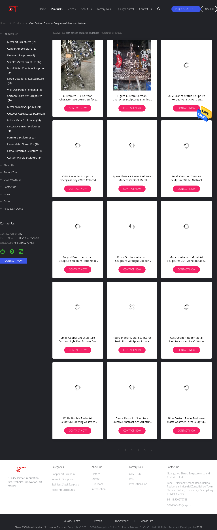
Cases (7, 201)
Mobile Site (147, 521)
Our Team (97, 484)
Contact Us (145, 9)
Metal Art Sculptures (21, 42)
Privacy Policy (121, 521)
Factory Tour (104, 9)
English (209, 9)
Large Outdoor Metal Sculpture (25, 81)
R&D (131, 479)
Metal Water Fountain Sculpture (26, 70)
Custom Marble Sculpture (24, 157)
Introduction (99, 489)
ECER (199, 527)
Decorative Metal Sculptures (23, 129)
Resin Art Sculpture (21, 55)
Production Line (138, 484)
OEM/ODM (135, 474)
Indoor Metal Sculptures (24, 120)
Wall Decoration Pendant (24, 90)
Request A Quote (186, 9)
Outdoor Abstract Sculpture (26, 114)
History (96, 474)
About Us (86, 9)
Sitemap (97, 521)
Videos (72, 9)
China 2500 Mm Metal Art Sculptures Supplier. (41, 527)
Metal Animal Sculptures (24, 107)
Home (42, 9)
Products (57, 9)
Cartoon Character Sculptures (24, 98)
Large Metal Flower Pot (23, 144)
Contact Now (78, 108)
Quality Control (125, 9)
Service (96, 479)
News (7, 194)
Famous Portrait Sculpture (25, 151)
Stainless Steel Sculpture (24, 62)
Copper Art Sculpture (22, 49)
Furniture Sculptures (22, 137)
